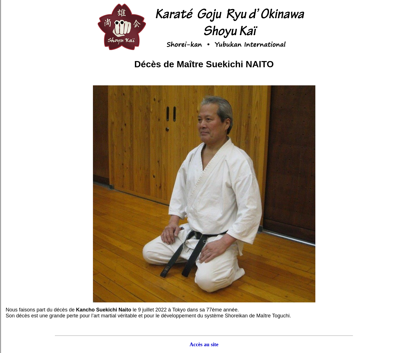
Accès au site (204, 344)
